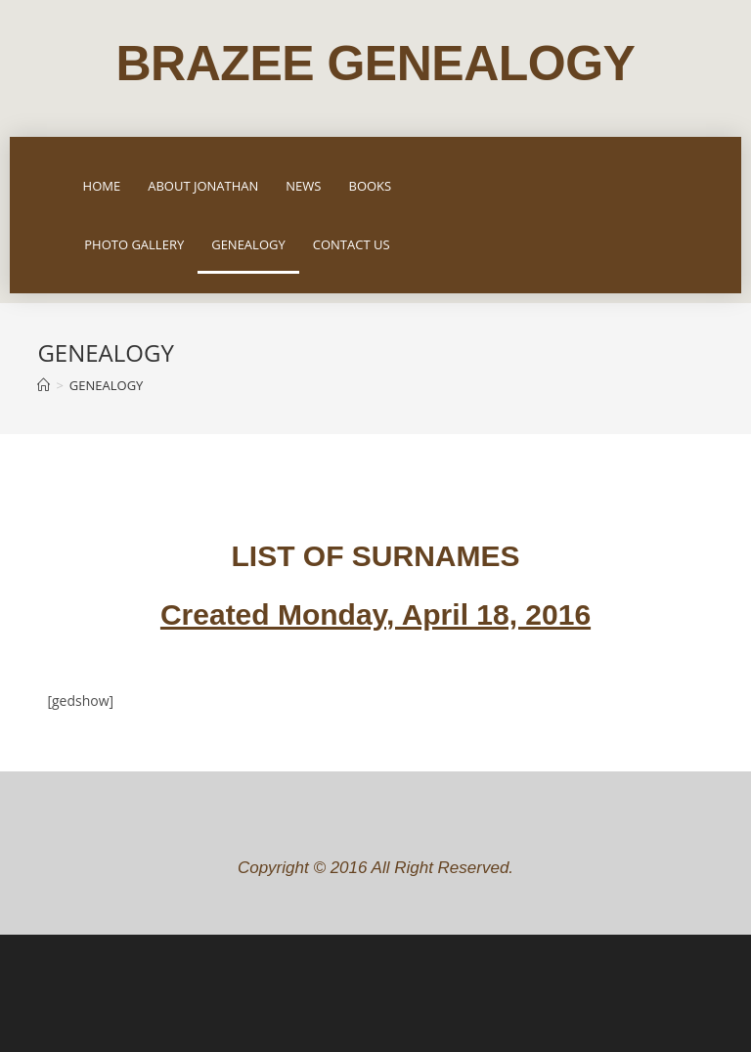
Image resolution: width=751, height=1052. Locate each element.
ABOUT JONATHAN (203, 186)
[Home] (43, 385)
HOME (102, 186)
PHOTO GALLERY (134, 244)
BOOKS (369, 186)
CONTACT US (351, 244)
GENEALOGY (248, 244)
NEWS (303, 186)
